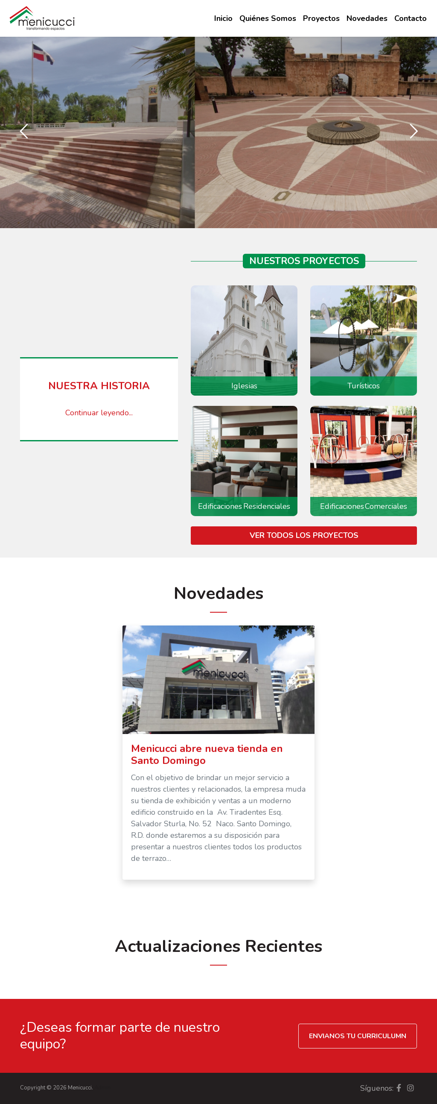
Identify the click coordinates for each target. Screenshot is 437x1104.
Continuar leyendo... (99, 413)
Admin (102, 1088)
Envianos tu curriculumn (357, 1036)
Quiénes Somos (267, 18)
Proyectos (321, 18)
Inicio (223, 18)
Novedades (367, 18)
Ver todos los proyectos (304, 535)
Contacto (410, 18)
